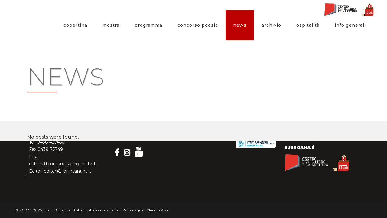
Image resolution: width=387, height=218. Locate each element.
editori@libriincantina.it (67, 171)
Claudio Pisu (157, 210)
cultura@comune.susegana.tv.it (62, 164)
